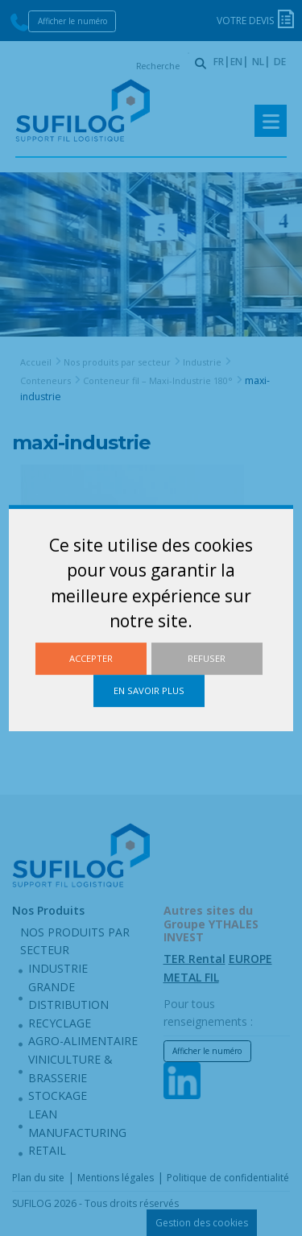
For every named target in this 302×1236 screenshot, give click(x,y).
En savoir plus (149, 690)
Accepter (91, 658)
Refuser (206, 658)
